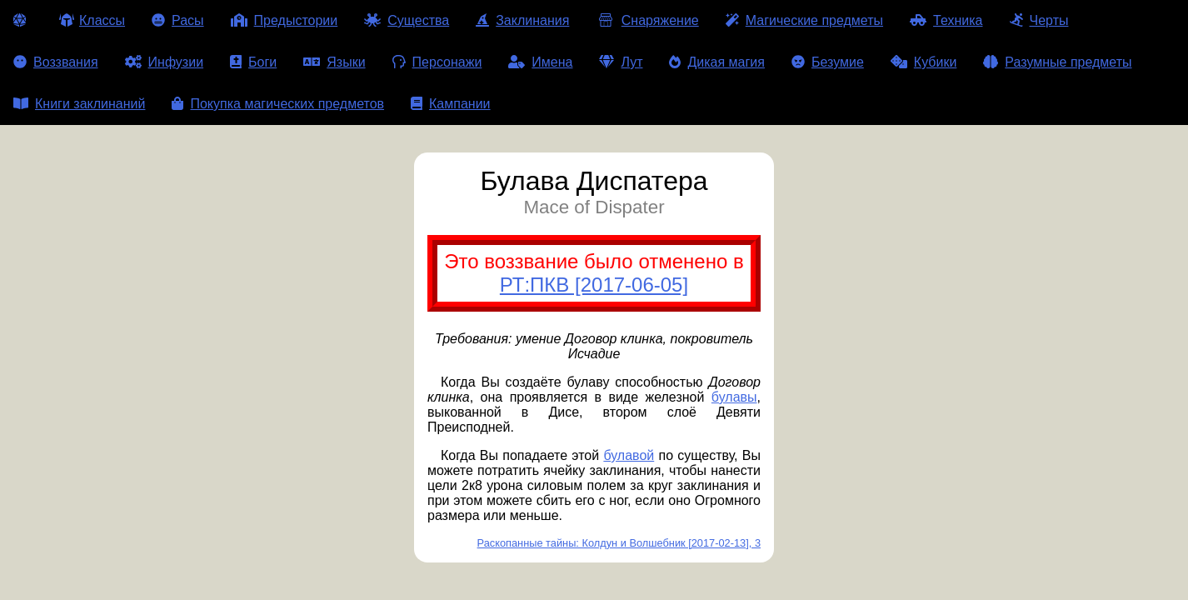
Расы (178, 20)
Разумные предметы (1057, 62)
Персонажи (437, 62)
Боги (253, 62)
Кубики (924, 62)
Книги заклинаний (79, 104)
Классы (92, 20)
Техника (946, 20)
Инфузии (164, 62)
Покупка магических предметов (278, 104)
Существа (406, 20)
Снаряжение (647, 20)
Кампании (451, 104)
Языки (334, 62)
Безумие (827, 62)
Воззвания (55, 62)
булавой (628, 455)
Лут (620, 62)
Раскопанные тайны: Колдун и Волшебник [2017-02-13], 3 (619, 543)
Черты (1039, 20)
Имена (540, 62)
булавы (734, 397)
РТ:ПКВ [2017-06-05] (594, 284)
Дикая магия (716, 62)
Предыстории (284, 20)
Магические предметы (804, 20)
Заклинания (522, 20)
